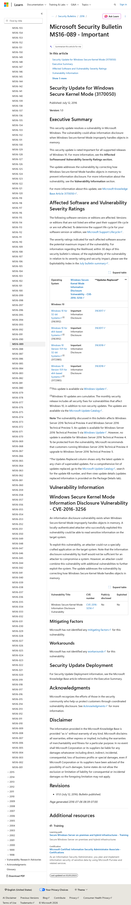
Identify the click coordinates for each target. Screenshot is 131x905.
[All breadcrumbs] (53, 16)
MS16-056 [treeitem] (17, 504)
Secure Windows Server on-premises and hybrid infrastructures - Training (89, 835)
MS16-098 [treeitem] (17, 300)
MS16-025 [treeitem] (17, 650)
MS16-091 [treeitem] (17, 334)
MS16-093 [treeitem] (17, 324)
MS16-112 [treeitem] (17, 232)
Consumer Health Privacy (96, 897)
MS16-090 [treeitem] (17, 339)
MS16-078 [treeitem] (17, 397)
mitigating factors (98, 629)
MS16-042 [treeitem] (17, 567)
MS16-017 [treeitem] (17, 689)
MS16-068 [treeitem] (17, 446)
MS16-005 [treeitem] (17, 747)
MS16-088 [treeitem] (17, 349)
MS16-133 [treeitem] (17, 130)
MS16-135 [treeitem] (17, 120)
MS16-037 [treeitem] (17, 592)
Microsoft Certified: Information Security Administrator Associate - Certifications (85, 851)
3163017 (99, 310)
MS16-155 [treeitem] (17, 28)
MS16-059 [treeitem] (17, 489)
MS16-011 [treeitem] (17, 718)
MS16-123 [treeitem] (17, 178)
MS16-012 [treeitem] (17, 713)
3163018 (99, 345)
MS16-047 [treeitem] (17, 548)
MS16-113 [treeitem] (17, 227)
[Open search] (115, 5)
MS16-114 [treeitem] (17, 222)
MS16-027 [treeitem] (17, 640)
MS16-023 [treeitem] (17, 660)
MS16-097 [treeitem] (17, 305)
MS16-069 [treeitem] (17, 441)
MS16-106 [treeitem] (17, 261)
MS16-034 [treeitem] (17, 606)
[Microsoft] (6, 4)
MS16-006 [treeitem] (17, 742)
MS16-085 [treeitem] (17, 363)
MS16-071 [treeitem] (17, 431)
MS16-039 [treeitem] (17, 582)
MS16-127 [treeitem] (17, 159)
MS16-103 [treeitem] (17, 275)
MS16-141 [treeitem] (17, 91)
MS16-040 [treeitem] (17, 577)
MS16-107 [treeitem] (17, 256)
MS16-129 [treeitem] (17, 149)
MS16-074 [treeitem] (17, 417)
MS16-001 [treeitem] (17, 767)
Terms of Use (9, 902)
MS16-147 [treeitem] (17, 66)
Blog (45, 897)
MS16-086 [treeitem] (17, 358)
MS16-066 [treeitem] (17, 456)
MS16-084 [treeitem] (17, 368)
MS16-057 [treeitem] (17, 499)
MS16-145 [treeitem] (17, 76)
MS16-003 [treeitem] (17, 757)
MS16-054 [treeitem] (17, 514)
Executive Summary (62, 64)
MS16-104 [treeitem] (17, 271)
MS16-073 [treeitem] (17, 421)
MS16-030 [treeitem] (17, 626)
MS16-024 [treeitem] (17, 655)
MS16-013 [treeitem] (17, 708)
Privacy (73, 897)
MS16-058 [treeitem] (17, 494)
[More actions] (125, 16)
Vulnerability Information (65, 73)
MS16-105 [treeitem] (17, 266)
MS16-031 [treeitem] (17, 621)
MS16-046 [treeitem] (17, 553)
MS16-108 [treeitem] (17, 251)
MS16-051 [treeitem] (17, 528)
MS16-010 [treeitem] (17, 723)
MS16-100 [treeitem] (17, 290)
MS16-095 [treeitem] (17, 314)
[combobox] (23, 21)
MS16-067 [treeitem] (17, 451)
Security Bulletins (67, 16)
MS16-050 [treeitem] (17, 533)
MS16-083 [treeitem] (17, 373)
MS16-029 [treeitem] (17, 631)
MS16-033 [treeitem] (17, 611)
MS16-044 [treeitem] (17, 563)
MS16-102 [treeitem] (17, 280)
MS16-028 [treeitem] (17, 635)
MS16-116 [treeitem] (17, 212)
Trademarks (26, 902)
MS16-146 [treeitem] (17, 71)
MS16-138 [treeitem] (17, 105)
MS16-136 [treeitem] (17, 115)
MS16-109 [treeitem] (17, 246)
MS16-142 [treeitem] (17, 86)
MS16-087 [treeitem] (17, 353)
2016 (82, 16)
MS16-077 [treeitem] (17, 402)
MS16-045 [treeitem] (17, 558)
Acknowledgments (94, 706)
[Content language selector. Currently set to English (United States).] (18, 890)
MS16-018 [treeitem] (17, 684)
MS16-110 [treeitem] (17, 242)
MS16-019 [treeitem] (17, 679)
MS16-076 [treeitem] (17, 407)
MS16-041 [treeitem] (17, 572)
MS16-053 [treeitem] (17, 519)
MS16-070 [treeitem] (17, 436)
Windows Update (94, 388)
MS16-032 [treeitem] (17, 616)
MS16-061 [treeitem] (17, 480)
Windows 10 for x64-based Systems (59, 331)
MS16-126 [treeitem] (17, 164)
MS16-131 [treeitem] (17, 139)
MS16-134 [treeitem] (17, 125)
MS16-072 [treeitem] (17, 426)
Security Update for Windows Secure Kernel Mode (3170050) (84, 59)
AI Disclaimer (9, 897)
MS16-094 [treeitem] (17, 319)
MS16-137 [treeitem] (17, 110)
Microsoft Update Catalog (84, 410)
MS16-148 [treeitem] (17, 61)
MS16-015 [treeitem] (17, 699)
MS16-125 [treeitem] (17, 168)
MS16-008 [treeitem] (17, 733)
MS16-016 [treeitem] (17, 694)
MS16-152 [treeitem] (17, 42)
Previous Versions (29, 897)
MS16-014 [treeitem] (17, 704)
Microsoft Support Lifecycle (103, 232)
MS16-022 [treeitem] (17, 665)
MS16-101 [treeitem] (17, 285)
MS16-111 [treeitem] (17, 237)
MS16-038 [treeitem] (17, 587)
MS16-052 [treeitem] (17, 524)
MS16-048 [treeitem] (17, 543)
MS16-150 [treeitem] (17, 52)
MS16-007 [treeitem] (17, 738)
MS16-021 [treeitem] (17, 670)
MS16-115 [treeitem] (17, 217)
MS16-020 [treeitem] (17, 674)
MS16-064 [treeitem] (17, 465)
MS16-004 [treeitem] (17, 752)
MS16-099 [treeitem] (17, 295)
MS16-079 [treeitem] (17, 392)
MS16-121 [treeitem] (17, 188)
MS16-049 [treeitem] (17, 538)
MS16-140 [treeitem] (17, 96)
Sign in (123, 4)
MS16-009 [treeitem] (17, 728)
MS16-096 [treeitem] (17, 310)
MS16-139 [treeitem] (17, 100)
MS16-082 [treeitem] (17, 378)
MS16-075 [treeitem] (17, 412)
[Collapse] (41, 14)
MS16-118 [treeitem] (17, 203)
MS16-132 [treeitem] (17, 135)
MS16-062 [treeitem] (17, 475)
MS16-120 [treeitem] (17, 193)
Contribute (59, 897)
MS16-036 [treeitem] (17, 596)
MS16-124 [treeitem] (17, 173)
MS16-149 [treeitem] (17, 57)
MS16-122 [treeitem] (17, 183)
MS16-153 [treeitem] (17, 37)
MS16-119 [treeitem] (17, 198)
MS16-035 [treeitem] (17, 601)
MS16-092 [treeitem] (17, 329)
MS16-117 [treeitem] (17, 207)
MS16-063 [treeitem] (17, 470)
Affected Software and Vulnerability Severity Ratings (79, 68)
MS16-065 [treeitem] (17, 460)
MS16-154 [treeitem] (17, 32)
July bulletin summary (93, 263)
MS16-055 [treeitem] (17, 509)
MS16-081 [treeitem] (17, 382)
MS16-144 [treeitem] (17, 81)
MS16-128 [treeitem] (17, 154)
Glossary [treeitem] (11, 869)
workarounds (96, 651)
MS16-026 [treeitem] (17, 645)
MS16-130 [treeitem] (17, 144)
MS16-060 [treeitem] (17, 485)
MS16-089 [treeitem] (17, 344)
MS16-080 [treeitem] (17, 387)
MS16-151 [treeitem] (17, 47)
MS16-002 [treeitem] (17, 762)
